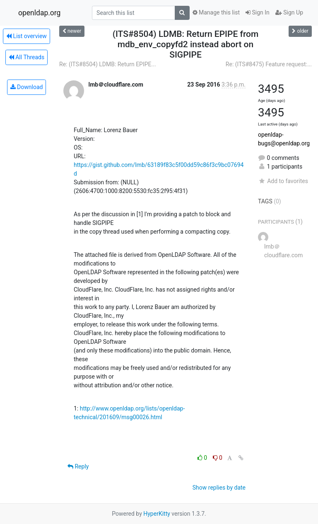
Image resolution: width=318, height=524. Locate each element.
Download (26, 87)
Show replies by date (219, 487)
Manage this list (216, 12)
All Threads (26, 57)
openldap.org (39, 13)
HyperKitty (156, 513)
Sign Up (289, 12)
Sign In (258, 12)
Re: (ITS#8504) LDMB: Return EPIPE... (107, 64)
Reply (78, 466)
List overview (26, 36)
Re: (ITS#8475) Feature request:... (269, 64)
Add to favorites (283, 181)
